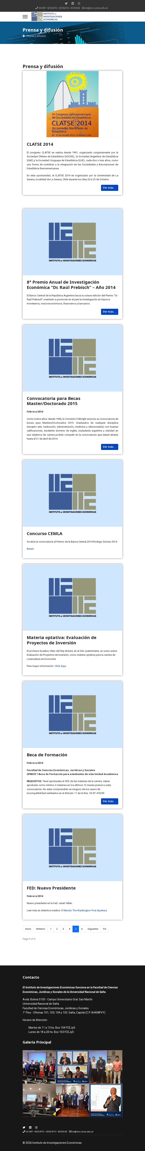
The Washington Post (84, 910)
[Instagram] (79, 3)
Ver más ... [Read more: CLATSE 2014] (109, 187)
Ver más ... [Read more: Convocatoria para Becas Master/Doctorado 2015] (109, 446)
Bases (30, 548)
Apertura (102, 910)
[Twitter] (66, 3)
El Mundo (66, 910)
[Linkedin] (73, 3)
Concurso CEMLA (44, 533)
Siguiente (93, 928)
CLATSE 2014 (40, 144)
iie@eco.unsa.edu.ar (96, 7)
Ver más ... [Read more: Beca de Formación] (109, 801)
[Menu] (25, 17)
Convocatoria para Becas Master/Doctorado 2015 (53, 400)
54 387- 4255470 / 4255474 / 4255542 (59, 7)
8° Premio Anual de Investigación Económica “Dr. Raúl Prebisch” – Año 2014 (71, 284)
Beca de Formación (47, 755)
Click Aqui (60, 666)
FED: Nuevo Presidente (51, 888)
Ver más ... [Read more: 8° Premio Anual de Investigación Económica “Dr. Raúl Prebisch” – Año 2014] (109, 311)
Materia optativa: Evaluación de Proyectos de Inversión (61, 639)
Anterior (40, 928)
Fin (104, 928)
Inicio (28, 928)
